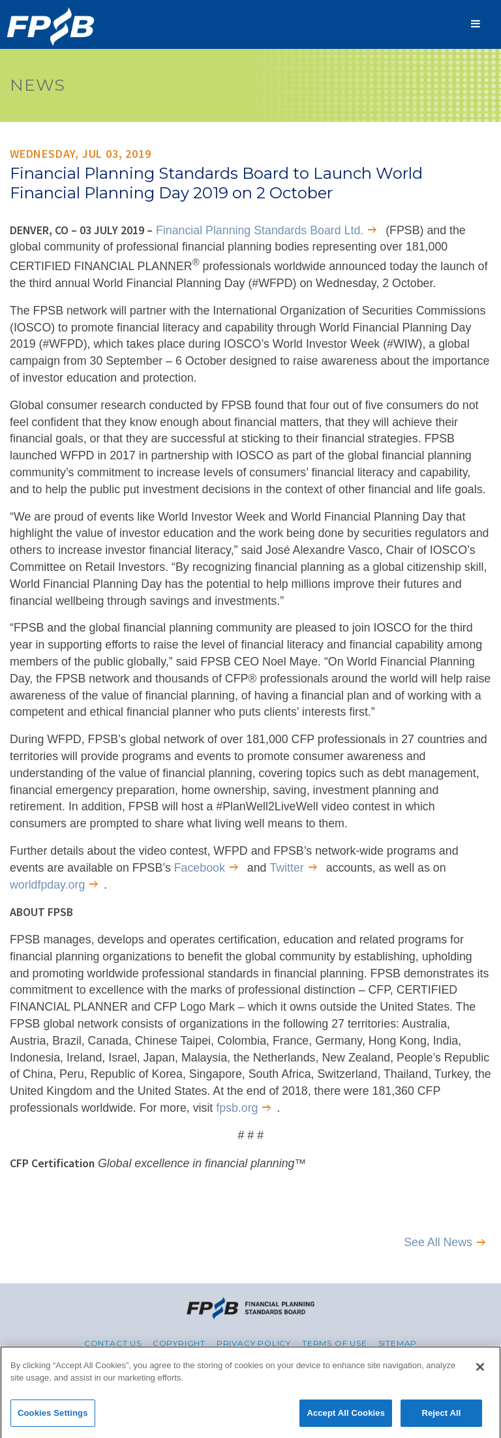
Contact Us (113, 1343)
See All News (438, 1242)
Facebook (199, 867)
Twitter (286, 867)
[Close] (480, 1370)
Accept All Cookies (346, 1417)
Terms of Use (334, 1343)
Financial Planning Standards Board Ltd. (259, 230)
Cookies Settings (53, 1417)
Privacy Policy (254, 1343)
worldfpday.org (47, 884)
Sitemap (398, 1343)
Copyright (179, 1343)
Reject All (441, 1417)
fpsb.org (237, 1107)
